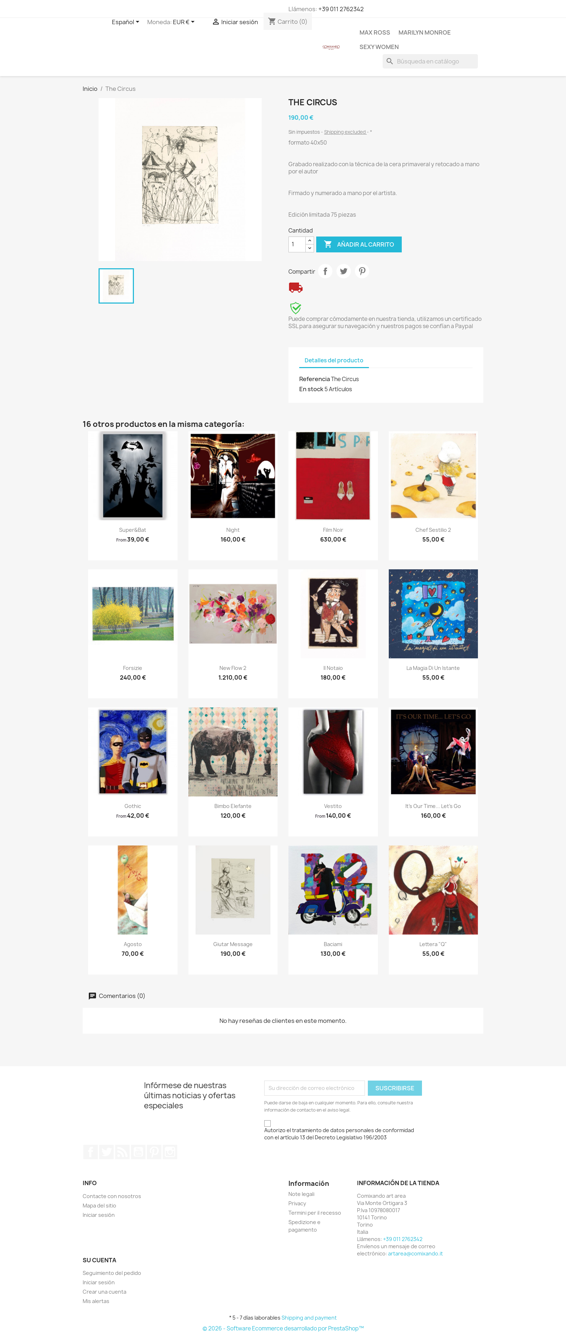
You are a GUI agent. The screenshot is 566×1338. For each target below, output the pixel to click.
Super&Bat (132, 529)
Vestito (333, 806)
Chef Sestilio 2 (433, 529)
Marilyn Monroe (425, 32)
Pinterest (362, 271)
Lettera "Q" (433, 944)
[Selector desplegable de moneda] (185, 22)
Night (233, 529)
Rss (122, 1152)
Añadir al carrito (359, 244)
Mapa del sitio (99, 1205)
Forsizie (132, 667)
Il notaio (333, 667)
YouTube (138, 1152)
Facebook (90, 1152)
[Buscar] (430, 61)
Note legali (301, 1194)
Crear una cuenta (104, 1291)
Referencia (314, 379)
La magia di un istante (433, 667)
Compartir (325, 271)
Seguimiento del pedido (112, 1272)
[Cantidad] (297, 244)
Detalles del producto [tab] (334, 360)
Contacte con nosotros (112, 1196)
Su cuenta (99, 1260)
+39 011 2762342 (341, 9)
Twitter (106, 1152)
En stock (311, 389)
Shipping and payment (309, 1317)
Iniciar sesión (99, 1214)
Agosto (133, 944)
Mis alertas (96, 1301)
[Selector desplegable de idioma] (127, 22)
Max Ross (375, 32)
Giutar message (233, 944)
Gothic (133, 806)
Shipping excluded (345, 132)
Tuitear (343, 271)
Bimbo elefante (233, 806)
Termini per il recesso (314, 1212)
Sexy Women (379, 47)
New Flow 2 (232, 667)
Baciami (333, 944)
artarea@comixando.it (415, 1253)
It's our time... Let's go (433, 806)
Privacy (297, 1203)
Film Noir (333, 529)
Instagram (170, 1152)
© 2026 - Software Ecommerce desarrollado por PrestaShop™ (283, 1328)
